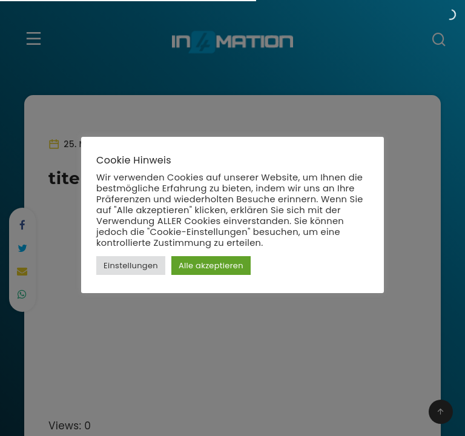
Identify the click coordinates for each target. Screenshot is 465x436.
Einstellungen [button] (131, 265)
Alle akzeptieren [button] (211, 265)
